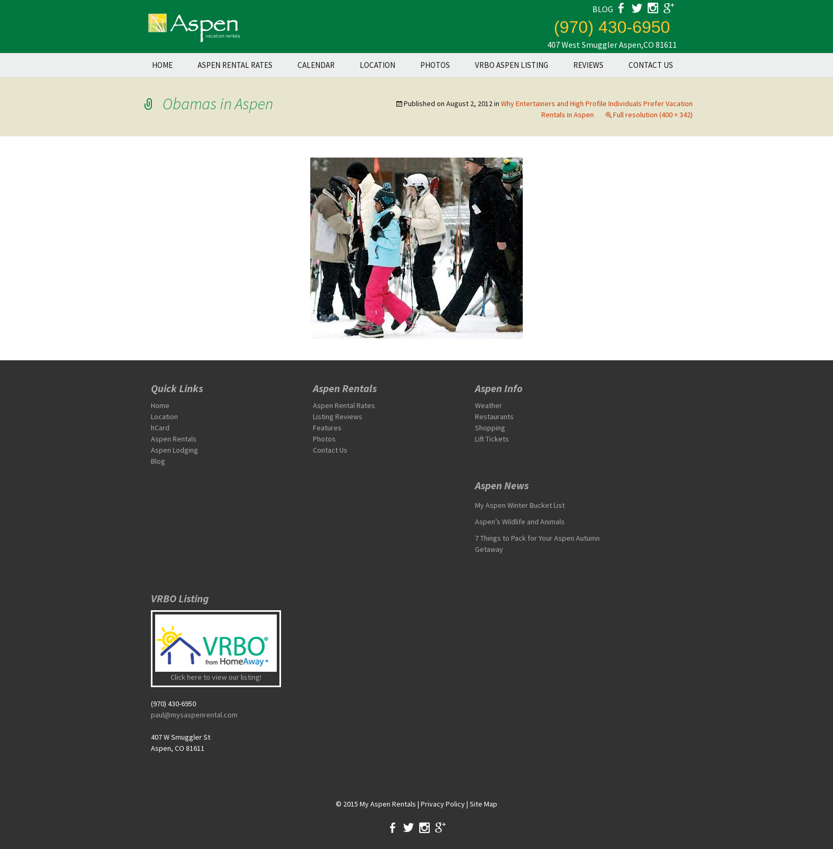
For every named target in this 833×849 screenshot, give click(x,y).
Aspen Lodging (174, 450)
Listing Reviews (337, 416)
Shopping (490, 427)
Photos (435, 65)
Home (162, 65)
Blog (158, 461)
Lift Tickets (492, 439)
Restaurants (494, 416)
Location (377, 65)
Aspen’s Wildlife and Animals (520, 521)
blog (602, 9)
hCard (160, 427)
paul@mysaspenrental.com (194, 715)
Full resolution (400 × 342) (653, 114)
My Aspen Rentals (388, 804)
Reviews (588, 65)
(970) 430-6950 (612, 27)
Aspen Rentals (174, 439)
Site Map (483, 804)
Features (327, 427)
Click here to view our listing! (216, 677)
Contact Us (650, 65)
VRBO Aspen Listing (511, 65)
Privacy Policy (443, 804)
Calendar (316, 65)
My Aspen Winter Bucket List (520, 505)
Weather (488, 405)
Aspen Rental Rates (235, 65)
